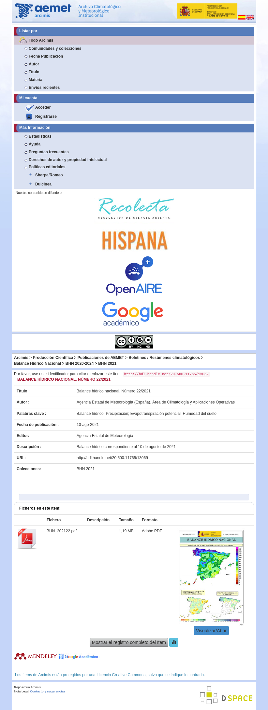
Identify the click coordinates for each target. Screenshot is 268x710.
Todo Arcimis (41, 40)
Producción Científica (53, 357)
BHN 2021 (107, 363)
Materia (35, 79)
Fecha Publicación (46, 56)
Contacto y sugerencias (47, 691)
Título (34, 72)
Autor (34, 64)
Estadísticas (40, 136)
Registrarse (46, 116)
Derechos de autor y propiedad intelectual (68, 159)
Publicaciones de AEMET (101, 357)
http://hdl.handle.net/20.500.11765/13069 (112, 458)
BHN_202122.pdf (62, 531)
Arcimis (21, 357)
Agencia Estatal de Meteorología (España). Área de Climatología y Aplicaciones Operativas (156, 402)
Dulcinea (43, 184)
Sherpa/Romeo (49, 175)
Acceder (43, 107)
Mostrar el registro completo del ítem (129, 642)
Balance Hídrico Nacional (37, 363)
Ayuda (34, 144)
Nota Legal (21, 691)
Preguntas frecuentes (49, 152)
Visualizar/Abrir (211, 630)
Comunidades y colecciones (55, 48)
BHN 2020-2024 (80, 363)
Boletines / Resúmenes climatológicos (164, 357)
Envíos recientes (44, 87)
